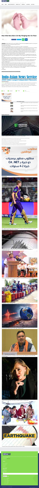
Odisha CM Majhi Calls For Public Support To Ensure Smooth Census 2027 (18, 277)
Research (23, 4)
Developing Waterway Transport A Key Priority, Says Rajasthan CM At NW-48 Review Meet (18, 355)
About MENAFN (5, 466)
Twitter (6, 478)
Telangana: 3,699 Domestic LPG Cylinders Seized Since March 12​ (16, 302)
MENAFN (3, 43)
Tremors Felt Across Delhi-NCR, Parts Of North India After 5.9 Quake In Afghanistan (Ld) (17, 249)
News (6, 4)
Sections (32, 4)
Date (3, 39)
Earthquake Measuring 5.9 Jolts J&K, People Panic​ (12, 327)
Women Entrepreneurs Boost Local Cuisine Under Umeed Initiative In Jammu (19, 424)
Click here (8, 457)
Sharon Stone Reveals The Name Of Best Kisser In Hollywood (15, 399)
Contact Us (4, 464)
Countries (28, 4)
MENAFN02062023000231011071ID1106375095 (11, 71)
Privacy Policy (5, 463)
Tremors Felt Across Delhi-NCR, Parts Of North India (13, 445)
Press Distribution (11, 4)
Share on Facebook (14, 39)
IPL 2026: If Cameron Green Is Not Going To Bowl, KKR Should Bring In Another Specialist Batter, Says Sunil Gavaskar (19, 229)
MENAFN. (7, 485)
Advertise (4, 465)
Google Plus (7, 479)
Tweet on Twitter (19, 39)
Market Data (18, 4)
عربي (21, 2)
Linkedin (7, 481)
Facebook (7, 477)
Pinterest (7, 480)
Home (2, 4)
